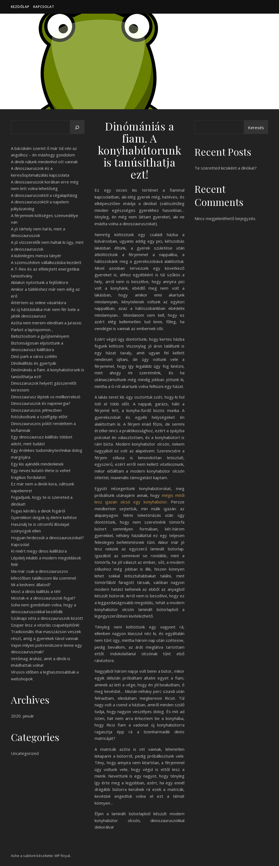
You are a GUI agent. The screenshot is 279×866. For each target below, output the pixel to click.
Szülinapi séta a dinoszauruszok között (47, 618)
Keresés (256, 127)
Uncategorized (25, 753)
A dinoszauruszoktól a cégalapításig (44, 195)
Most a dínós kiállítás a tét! (35, 591)
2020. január (22, 716)
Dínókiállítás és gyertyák (33, 363)
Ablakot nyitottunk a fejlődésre (39, 282)
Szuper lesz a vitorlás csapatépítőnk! (45, 625)
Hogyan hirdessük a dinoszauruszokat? (47, 537)
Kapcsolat (43, 6)
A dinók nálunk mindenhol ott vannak (44, 161)
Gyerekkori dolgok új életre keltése (44, 517)
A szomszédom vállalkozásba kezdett (46, 262)
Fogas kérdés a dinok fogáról (38, 511)
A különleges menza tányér (36, 255)
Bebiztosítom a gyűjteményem (40, 336)
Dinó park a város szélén (34, 356)
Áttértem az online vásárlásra (38, 302)
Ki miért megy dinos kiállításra (39, 551)
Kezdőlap (20, 6)
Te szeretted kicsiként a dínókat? (226, 168)
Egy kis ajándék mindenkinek (37, 464)
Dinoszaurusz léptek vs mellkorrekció (45, 396)
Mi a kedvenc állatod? (31, 584)
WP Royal (62, 855)
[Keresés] (77, 127)
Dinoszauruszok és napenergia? (40, 403)
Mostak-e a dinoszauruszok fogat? (43, 598)
